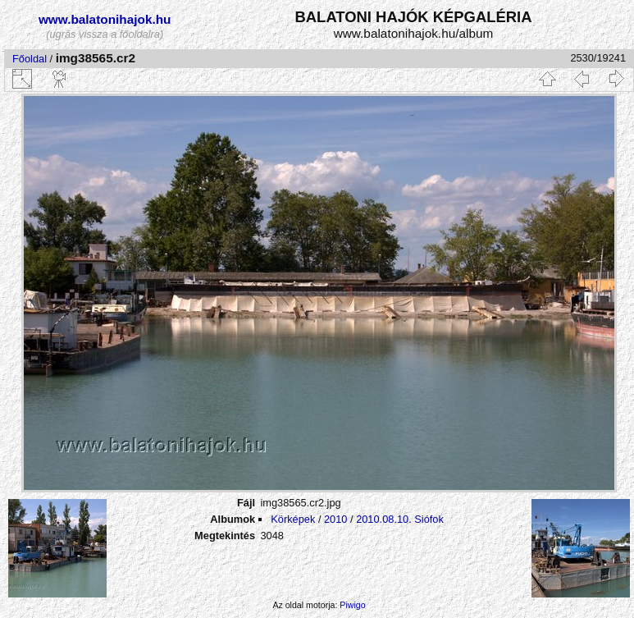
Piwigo (352, 605)
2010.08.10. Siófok (400, 519)
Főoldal (29, 59)
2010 (335, 519)
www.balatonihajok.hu (105, 19)
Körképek (293, 519)
